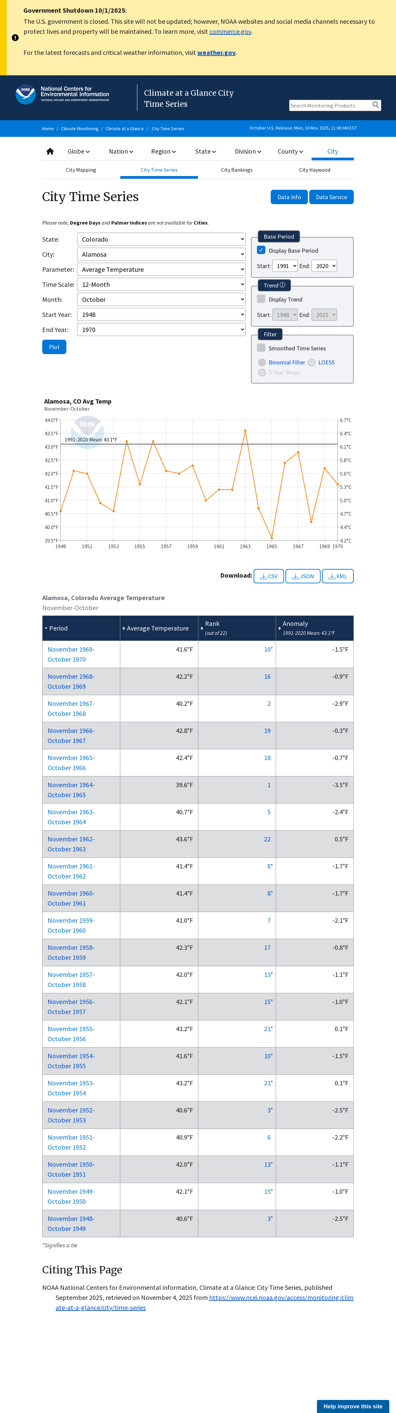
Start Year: (57, 314)
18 (267, 757)
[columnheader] (81, 628)
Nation (121, 151)
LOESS (326, 362)
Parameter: (58, 269)
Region (163, 151)
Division (248, 151)
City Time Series (168, 129)
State (205, 151)
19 (267, 730)
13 (267, 974)
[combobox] (198, 151)
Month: (52, 299)
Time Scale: (58, 284)
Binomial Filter (287, 362)
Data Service (331, 197)
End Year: (55, 329)
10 (267, 649)
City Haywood (314, 169)
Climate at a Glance (125, 129)
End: (304, 266)
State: (50, 239)
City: (48, 254)
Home (48, 129)
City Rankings (237, 169)
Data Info (289, 197)
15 (267, 1001)
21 (267, 1028)
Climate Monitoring (79, 129)
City (332, 151)
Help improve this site (353, 1406)
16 (267, 676)
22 (267, 839)
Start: (264, 266)
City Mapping (81, 169)
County (290, 151)
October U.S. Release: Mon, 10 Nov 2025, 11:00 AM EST (303, 128)
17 (267, 947)
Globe (79, 151)
